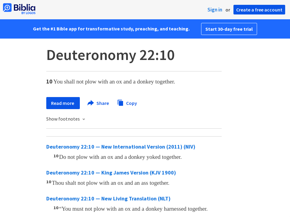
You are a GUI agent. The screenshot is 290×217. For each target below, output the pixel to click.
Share (98, 103)
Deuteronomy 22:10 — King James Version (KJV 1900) (111, 172)
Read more (63, 103)
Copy (127, 102)
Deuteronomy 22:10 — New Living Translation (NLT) (108, 198)
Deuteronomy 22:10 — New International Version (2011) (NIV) (120, 146)
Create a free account (259, 10)
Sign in (214, 9)
